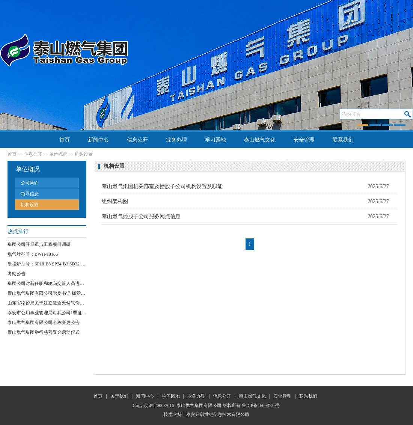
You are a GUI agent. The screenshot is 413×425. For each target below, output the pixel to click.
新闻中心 (98, 140)
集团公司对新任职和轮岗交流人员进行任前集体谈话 (59, 283)
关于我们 (119, 396)
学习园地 (215, 140)
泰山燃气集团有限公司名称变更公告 (44, 322)
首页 (64, 140)
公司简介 (30, 182)
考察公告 (17, 273)
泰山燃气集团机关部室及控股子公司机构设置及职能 (162, 186)
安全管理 (304, 140)
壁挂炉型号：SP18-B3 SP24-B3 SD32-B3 (47, 264)
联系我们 (343, 140)
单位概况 (58, 154)
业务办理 (176, 140)
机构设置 (84, 154)
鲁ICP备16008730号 (261, 405)
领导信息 (30, 193)
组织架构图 (115, 201)
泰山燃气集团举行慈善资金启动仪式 (44, 332)
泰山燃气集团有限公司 (199, 405)
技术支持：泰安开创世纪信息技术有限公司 (206, 414)
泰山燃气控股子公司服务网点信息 (141, 216)
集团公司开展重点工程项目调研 (39, 244)
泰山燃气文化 (260, 140)
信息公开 (137, 140)
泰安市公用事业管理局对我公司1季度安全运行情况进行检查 (67, 312)
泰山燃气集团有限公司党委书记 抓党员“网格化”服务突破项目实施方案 (78, 293)
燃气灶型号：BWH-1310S (33, 254)
